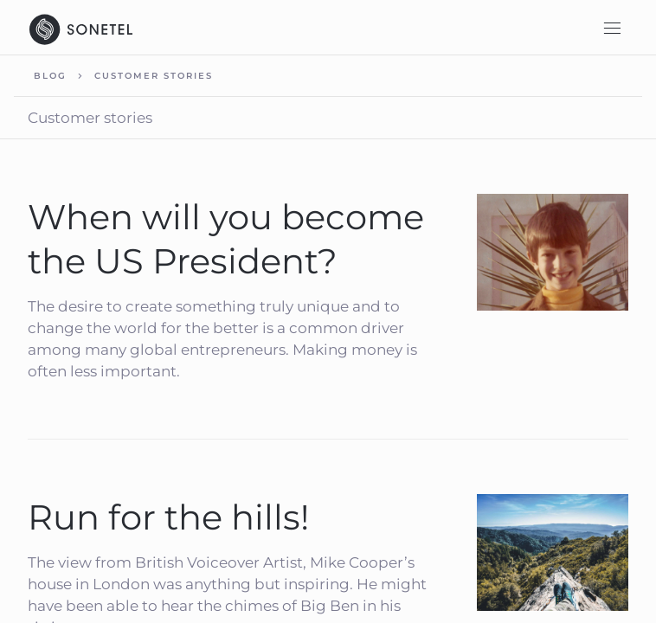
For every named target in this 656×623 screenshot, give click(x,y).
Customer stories (153, 75)
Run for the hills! (168, 517)
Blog (50, 75)
